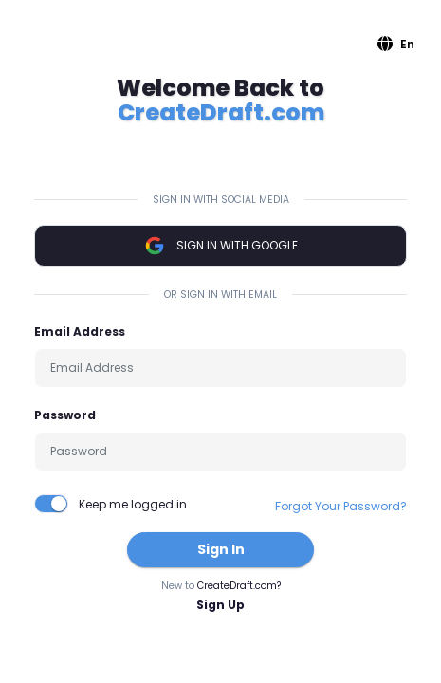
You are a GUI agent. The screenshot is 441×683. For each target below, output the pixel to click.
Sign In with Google (221, 245)
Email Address (79, 331)
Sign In (221, 549)
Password (65, 415)
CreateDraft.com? (239, 586)
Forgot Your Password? (341, 506)
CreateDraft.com (221, 112)
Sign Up (220, 605)
